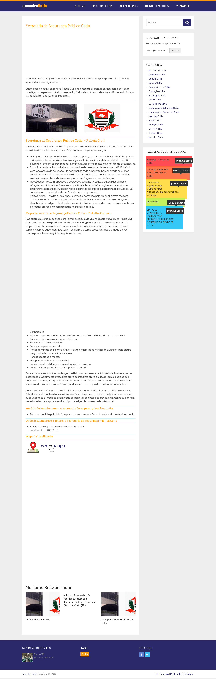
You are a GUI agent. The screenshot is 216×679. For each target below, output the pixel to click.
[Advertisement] (81, 55)
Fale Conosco (162, 674)
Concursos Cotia (157, 74)
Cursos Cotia (155, 83)
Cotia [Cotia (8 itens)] (85, 654)
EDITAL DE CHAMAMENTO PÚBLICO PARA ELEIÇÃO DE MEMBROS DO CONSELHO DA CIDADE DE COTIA (160, 218)
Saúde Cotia (155, 120)
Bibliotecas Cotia (157, 70)
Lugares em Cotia (158, 104)
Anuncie (183, 6)
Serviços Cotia (156, 125)
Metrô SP (39, 654)
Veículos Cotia (156, 137)
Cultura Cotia (155, 79)
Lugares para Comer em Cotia (164, 112)
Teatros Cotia (156, 133)
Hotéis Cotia (155, 99)
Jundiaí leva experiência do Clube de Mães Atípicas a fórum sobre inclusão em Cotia (163, 188)
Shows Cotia (155, 129)
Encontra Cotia (29, 674)
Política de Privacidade (181, 674)
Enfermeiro (152, 202)
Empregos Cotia (157, 95)
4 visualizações (179, 183)
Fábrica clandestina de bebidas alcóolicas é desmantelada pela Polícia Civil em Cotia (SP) (79, 600)
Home (79, 6)
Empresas (128, 6)
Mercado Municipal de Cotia (158, 161)
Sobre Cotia (102, 6)
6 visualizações (184, 161)
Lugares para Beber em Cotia (164, 108)
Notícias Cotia (157, 6)
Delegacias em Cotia (37, 619)
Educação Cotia (157, 91)
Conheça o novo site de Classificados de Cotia (157, 172)
